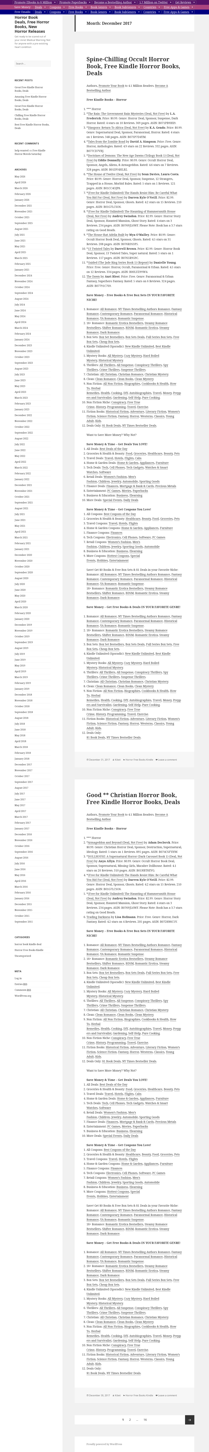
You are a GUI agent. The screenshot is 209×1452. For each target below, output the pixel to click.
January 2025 (22, 269)
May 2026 (20, 176)
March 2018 (21, 747)
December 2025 (23, 205)
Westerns (146, 416)
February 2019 (23, 683)
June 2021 (20, 520)
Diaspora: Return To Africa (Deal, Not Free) (116, 128)
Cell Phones (117, 467)
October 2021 (22, 496)
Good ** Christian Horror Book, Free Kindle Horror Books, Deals (133, 798)
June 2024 (20, 310)
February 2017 (23, 822)
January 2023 (22, 409)
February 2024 (23, 333)
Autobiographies (140, 393)
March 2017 (21, 816)
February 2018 (23, 752)
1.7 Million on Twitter (153, 2)
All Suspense (125, 365)
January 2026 (22, 199)
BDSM (130, 328)
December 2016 (23, 834)
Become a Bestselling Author (113, 2)
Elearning (135, 495)
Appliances (147, 463)
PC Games (113, 491)
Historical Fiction (117, 411)
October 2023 (22, 357)
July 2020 (20, 584)
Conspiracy (118, 402)
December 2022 (23, 415)
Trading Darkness (98, 917)
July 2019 (20, 653)
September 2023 (24, 362)
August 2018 (21, 718)
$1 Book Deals (111, 425)
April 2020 (20, 601)
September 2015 (24, 921)
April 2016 (20, 881)
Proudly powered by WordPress (104, 1444)
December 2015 (23, 904)
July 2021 (20, 514)
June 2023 (20, 380)
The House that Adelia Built (106, 235)
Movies (126, 491)
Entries (21, 984)
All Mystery (115, 356)
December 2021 (23, 485)
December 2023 (23, 345)
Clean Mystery (144, 379)
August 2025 (21, 229)
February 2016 (23, 892)
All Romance (108, 309)
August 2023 (21, 368)
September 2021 (24, 502)
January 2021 (22, 549)
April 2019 (20, 671)
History (101, 407)
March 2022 (21, 467)
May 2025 (20, 246)
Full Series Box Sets (159, 337)
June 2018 (20, 729)
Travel (157, 393)
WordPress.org (23, 995)
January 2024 (22, 339)
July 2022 (20, 444)
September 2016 (24, 851)
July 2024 (20, 304)
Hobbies (102, 560)
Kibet (118, 759)
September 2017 (24, 782)
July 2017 (20, 793)
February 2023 (23, 403)
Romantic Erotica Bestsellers (124, 323)
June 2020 (20, 589)
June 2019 (20, 659)
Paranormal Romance (148, 314)
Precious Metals (165, 486)
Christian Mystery (156, 374)
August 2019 (21, 648)
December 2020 (23, 555)
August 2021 (21, 508)
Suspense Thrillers (133, 370)
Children (104, 481)
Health (105, 393)
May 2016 (20, 875)
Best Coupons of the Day (120, 514)
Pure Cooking (151, 397)
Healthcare (155, 453)
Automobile (130, 481)
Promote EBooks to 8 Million (33, 2)
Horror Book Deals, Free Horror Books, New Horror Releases (32, 24)
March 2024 (21, 327)
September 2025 (24, 223)
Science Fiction (107, 416)
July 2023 (20, 374)
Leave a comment (167, 759)
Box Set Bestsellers (111, 337)
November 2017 (23, 770)
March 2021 (21, 537)
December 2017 (23, 764)
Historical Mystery (111, 360)
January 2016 (22, 898)
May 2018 (20, 735)
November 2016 (23, 840)
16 (146, 1418)
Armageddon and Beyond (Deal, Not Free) (115, 842)
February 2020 (23, 613)
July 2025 (20, 234)
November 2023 (23, 351)
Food (129, 453)
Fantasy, (123, 416)
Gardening (120, 397)
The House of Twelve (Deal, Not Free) (112, 174)
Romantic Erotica (146, 328)
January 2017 (22, 828)
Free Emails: (23, 12)
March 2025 (21, 258)
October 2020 (22, 566)
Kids (98, 421)
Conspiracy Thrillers (148, 365)
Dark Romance (110, 332)
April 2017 (20, 811)
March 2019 (21, 677)
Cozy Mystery (133, 356)
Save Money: (22, 7)
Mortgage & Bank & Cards (137, 486)
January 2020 (22, 619)
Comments (23, 990)
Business (122, 495)
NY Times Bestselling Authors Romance (144, 309)
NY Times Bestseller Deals (139, 425)
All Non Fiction (113, 384)
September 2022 (24, 432)
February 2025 (23, 263)
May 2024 (20, 316)
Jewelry (116, 481)
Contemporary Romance (116, 314)
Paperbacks (140, 491)
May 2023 (20, 386)
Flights (129, 458)
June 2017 (20, 799)
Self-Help (134, 397)
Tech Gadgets (135, 467)
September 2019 (24, 642)
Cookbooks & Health (155, 384)
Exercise (142, 407)
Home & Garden (127, 463)
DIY (125, 393)
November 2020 (23, 560)
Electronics (113, 537)
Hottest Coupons (118, 556)
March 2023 (21, 397)
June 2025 (20, 240)
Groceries (140, 453)
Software (105, 472)
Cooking (116, 393)
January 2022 (22, 479)
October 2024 (22, 287)
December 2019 (23, 624)
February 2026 (23, 194)
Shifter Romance (113, 328)
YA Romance (108, 318)
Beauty (168, 453)
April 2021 (20, 531)
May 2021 (20, 525)
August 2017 (21, 787)
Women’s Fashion (115, 477)
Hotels (119, 458)
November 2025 (23, 211)
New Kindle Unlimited (139, 346)
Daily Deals (130, 500)
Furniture (162, 463)
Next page (189, 1419)
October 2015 (22, 915)
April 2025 (20, 252)
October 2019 (22, 636)
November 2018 (23, 700)
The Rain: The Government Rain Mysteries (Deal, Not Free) (126, 114)
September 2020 (24, 572)
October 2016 (22, 846)
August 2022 (21, 438)
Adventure (137, 411)
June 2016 (20, 869)
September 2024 (24, 293)
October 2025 (22, 217)
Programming (116, 407)
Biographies (132, 384)
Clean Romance (105, 379)
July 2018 (20, 723)
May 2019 (20, 665)
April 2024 (20, 322)
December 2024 (23, 275)
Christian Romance (130, 374)
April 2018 (20, 741)
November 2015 (23, 910)
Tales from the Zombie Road (106, 141)
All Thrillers (107, 365)
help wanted (22, 150)
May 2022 (20, 456)
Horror (134, 416)
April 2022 (20, 461)
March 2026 (21, 188)
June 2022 (20, 450)
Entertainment (119, 560)
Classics (159, 416)
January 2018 (22, 758)
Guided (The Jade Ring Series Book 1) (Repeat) (118, 262)
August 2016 (21, 857)
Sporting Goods (149, 481)
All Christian (108, 374)
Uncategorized (23, 955)
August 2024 (21, 298)
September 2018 (24, 712)
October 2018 (22, 706)
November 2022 (23, 421)
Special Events (112, 500)
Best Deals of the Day (113, 449)
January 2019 (22, 688)
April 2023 (20, 392)
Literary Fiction (156, 411)
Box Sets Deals (135, 337)
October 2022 (22, 426)
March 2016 (21, 886)
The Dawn (93, 276)
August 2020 (21, 578)
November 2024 (23, 281)
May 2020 (20, 595)
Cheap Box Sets (109, 342)
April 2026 (20, 182)
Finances (112, 486)
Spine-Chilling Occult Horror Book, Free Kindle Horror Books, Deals (133, 66)
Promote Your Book (111, 86)
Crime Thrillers (109, 370)
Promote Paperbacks (73, 2)
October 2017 (22, 776)
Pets (177, 453)
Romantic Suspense (131, 318)
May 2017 (20, 805)
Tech (105, 467)
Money (167, 393)
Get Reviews (183, 2)
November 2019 (23, 630)
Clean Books (125, 379)
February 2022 (23, 473)
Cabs (138, 458)
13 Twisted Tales (99, 249)
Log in (18, 978)
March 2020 (21, 607)
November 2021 (23, 490)
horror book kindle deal (28, 944)
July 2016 (20, 863)
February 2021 (23, 543)
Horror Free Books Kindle (29, 950)
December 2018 (23, 694)
